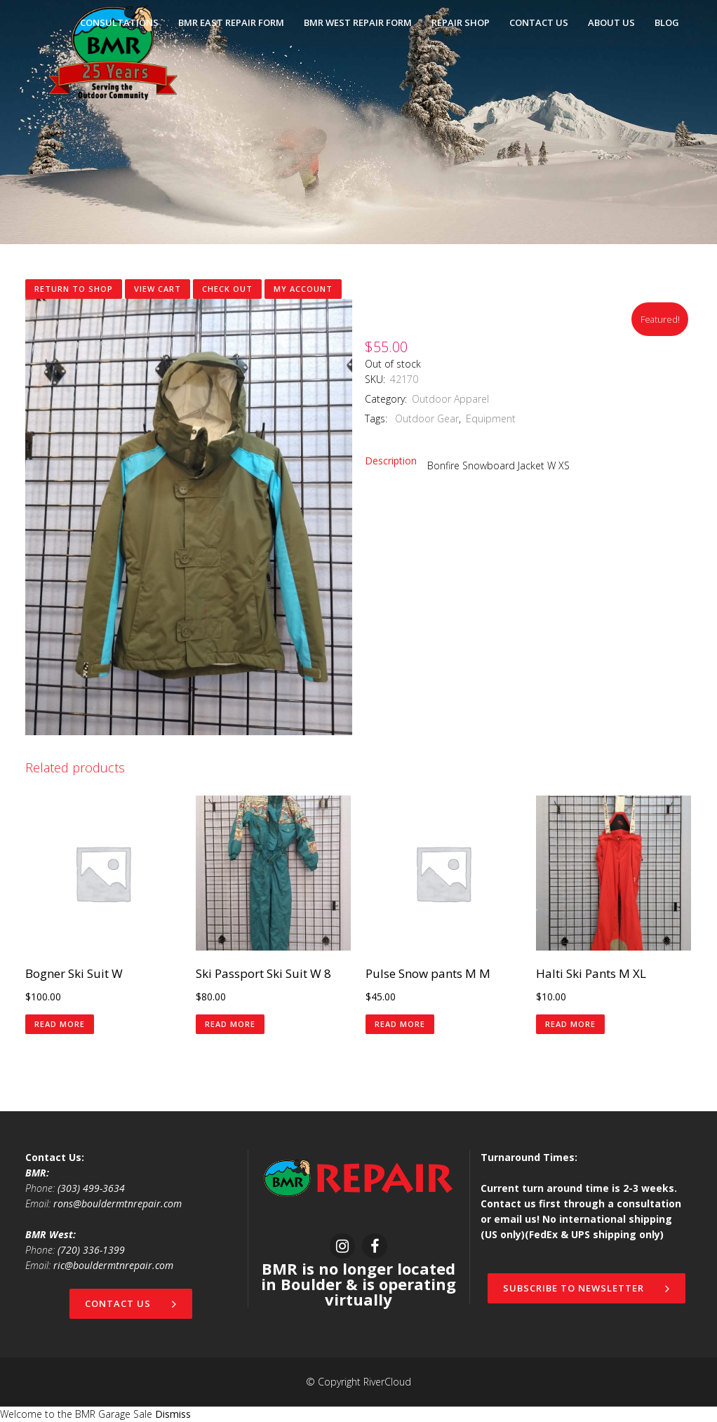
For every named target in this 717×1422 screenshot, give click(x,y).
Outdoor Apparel (450, 398)
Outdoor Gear (425, 418)
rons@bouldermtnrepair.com (117, 1203)
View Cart (157, 288)
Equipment (491, 418)
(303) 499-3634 (91, 1188)
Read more (59, 1024)
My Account (303, 288)
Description (391, 460)
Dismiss (173, 1414)
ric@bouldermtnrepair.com (113, 1265)
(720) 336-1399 (91, 1249)
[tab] (396, 461)
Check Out (227, 288)
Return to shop (73, 288)
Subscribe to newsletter (586, 1288)
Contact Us (131, 1303)
